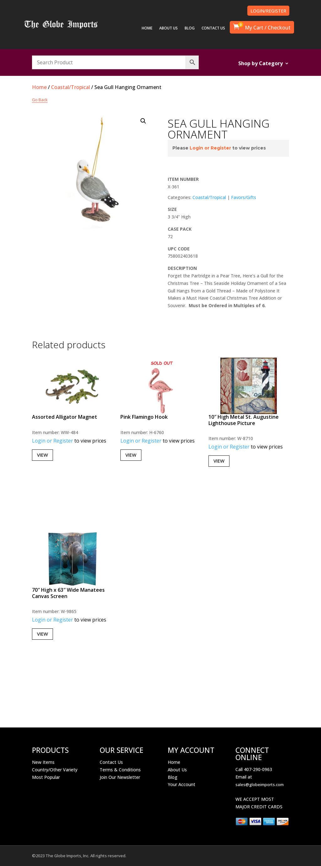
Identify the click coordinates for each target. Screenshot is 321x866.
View (42, 455)
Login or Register (210, 148)
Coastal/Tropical (70, 87)
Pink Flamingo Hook (144, 416)
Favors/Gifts (243, 197)
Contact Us (111, 762)
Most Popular (46, 777)
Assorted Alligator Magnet (64, 416)
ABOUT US (168, 28)
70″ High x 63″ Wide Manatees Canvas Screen (68, 592)
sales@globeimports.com (259, 784)
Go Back (40, 99)
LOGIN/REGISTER (268, 11)
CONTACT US (213, 28)
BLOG (190, 28)
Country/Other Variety (54, 770)
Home (39, 87)
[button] (143, 121)
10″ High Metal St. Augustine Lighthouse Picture (243, 419)
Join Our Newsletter (120, 777)
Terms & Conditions (120, 770)
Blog (172, 777)
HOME (147, 28)
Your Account (181, 784)
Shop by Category (260, 64)
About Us (177, 770)
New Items (43, 762)
